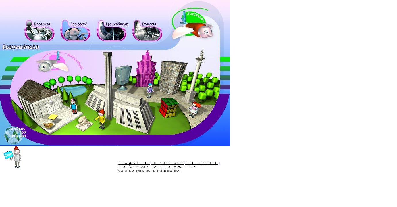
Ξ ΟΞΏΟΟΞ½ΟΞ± (167, 163)
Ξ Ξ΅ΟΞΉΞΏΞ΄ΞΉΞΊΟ (201, 163)
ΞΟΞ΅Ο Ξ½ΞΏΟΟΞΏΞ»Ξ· (140, 166)
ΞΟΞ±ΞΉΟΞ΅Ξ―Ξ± (179, 166)
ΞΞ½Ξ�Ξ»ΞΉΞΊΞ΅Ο (134, 163)
